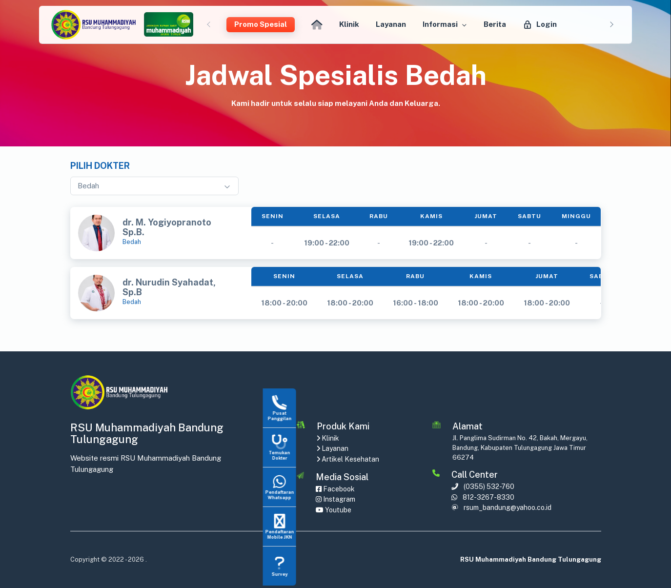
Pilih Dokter (100, 166)
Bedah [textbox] (88, 186)
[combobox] (154, 186)
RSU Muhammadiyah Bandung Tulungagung (530, 559)
